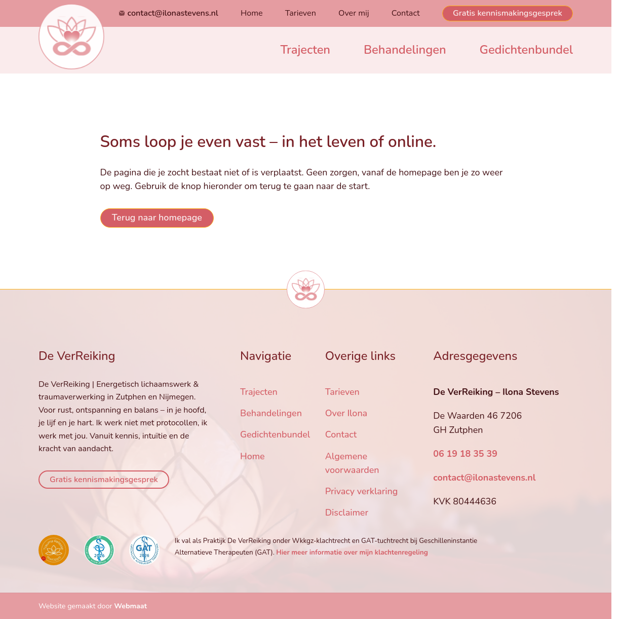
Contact (406, 13)
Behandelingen (405, 50)
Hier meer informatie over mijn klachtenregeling (352, 552)
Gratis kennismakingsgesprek (507, 13)
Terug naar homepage (157, 217)
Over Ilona (346, 414)
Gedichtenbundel (526, 50)
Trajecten (305, 50)
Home (252, 13)
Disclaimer (346, 512)
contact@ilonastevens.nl (173, 13)
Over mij (353, 13)
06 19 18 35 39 (465, 454)
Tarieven (300, 13)
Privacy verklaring (361, 491)
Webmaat (130, 606)
